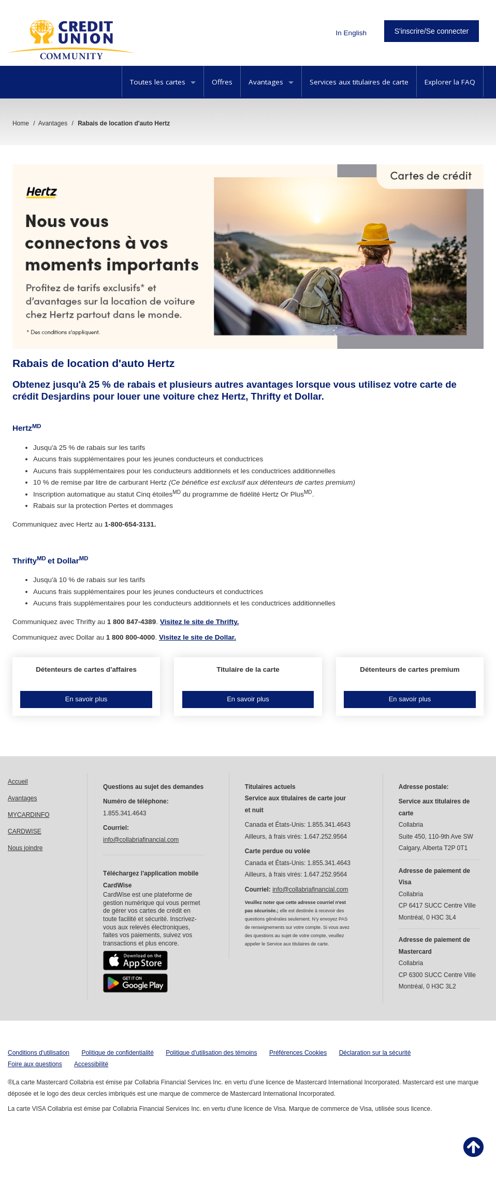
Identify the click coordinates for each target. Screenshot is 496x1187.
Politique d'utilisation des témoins (211, 1052)
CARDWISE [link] (24, 831)
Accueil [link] (18, 781)
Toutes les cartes (163, 82)
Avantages (271, 82)
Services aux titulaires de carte (359, 82)
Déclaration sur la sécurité (375, 1052)
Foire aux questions (35, 1064)
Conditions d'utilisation (38, 1052)
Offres (222, 82)
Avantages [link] (22, 798)
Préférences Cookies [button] (298, 1052)
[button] (86, 686)
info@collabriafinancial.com (141, 839)
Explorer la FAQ (450, 82)
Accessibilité (91, 1064)
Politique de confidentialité (117, 1052)
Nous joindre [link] (25, 848)
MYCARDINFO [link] (29, 814)
